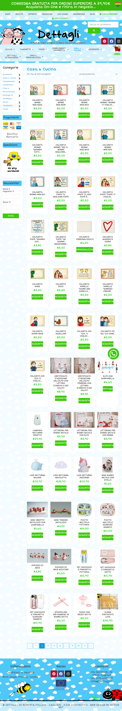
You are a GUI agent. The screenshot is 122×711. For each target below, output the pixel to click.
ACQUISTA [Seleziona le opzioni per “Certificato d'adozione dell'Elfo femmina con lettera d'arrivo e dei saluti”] (84, 400)
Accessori (95, 49)
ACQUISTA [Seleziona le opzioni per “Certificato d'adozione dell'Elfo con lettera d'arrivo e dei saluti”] (60, 398)
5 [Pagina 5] (60, 645)
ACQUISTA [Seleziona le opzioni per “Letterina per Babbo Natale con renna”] (107, 445)
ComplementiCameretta (60, 49)
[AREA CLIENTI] (53, 18)
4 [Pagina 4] (54, 645)
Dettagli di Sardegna (8, 97)
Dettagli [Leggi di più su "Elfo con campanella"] (108, 388)
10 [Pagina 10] (78, 645)
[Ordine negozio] (98, 74)
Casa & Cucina (9, 78)
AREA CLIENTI (61, 18)
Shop (7, 14)
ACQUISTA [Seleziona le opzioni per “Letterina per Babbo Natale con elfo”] (84, 445)
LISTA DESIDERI (110, 14)
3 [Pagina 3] (48, 645)
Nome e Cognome (8, 190)
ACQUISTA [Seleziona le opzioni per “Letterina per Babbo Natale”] (60, 443)
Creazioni (47, 14)
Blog (92, 14)
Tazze (42, 49)
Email (6, 202)
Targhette (26, 49)
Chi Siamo (63, 14)
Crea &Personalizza (34, 56)
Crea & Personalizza (9, 90)
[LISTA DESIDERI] (100, 14)
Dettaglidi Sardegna (13, 56)
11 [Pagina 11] (84, 645)
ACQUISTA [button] (37, 115)
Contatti (101, 666)
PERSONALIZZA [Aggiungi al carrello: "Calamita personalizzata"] (84, 249)
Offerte (32, 14)
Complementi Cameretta (9, 83)
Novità (19, 14)
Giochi (10, 49)
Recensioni (79, 14)
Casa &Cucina (78, 49)
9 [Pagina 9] (72, 645)
